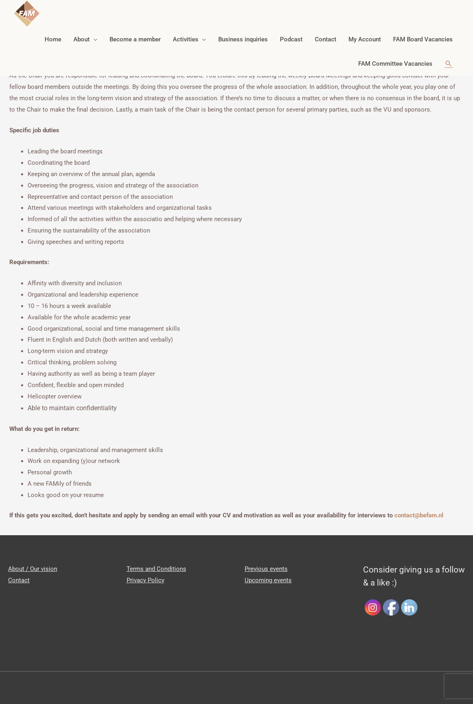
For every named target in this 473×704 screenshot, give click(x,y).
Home (53, 34)
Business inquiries (243, 34)
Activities (185, 34)
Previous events (266, 569)
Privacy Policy (145, 580)
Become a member (135, 34)
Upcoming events (268, 580)
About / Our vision (32, 569)
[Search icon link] (449, 59)
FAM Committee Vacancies (395, 58)
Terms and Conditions (156, 569)
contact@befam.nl (418, 515)
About (81, 34)
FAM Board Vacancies (423, 34)
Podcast (291, 34)
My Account (364, 34)
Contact (325, 34)
